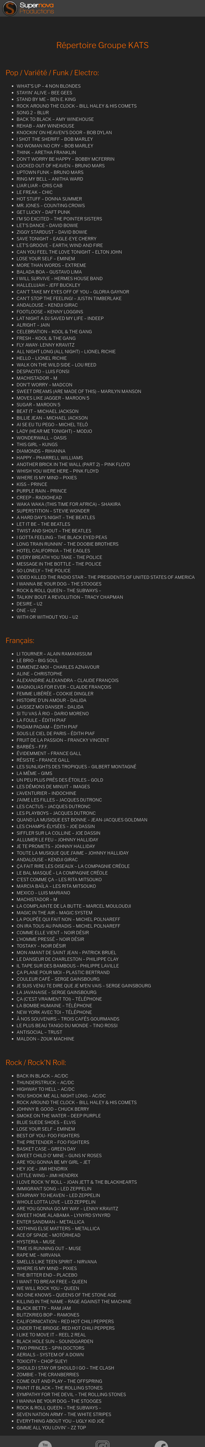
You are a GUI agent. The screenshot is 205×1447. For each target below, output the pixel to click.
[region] (102, 22)
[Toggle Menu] (197, 8)
